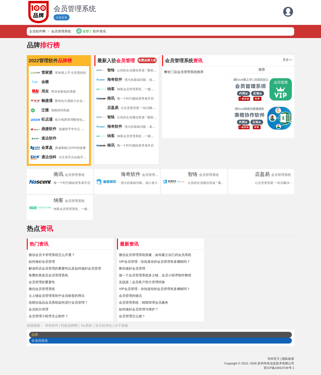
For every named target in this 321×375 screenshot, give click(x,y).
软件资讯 (99, 31)
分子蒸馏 (121, 325)
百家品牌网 (69, 325)
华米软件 (51, 325)
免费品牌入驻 (147, 60)
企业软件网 (37, 31)
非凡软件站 (103, 325)
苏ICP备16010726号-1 (279, 368)
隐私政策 (288, 358)
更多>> (287, 60)
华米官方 (273, 358)
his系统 (86, 325)
